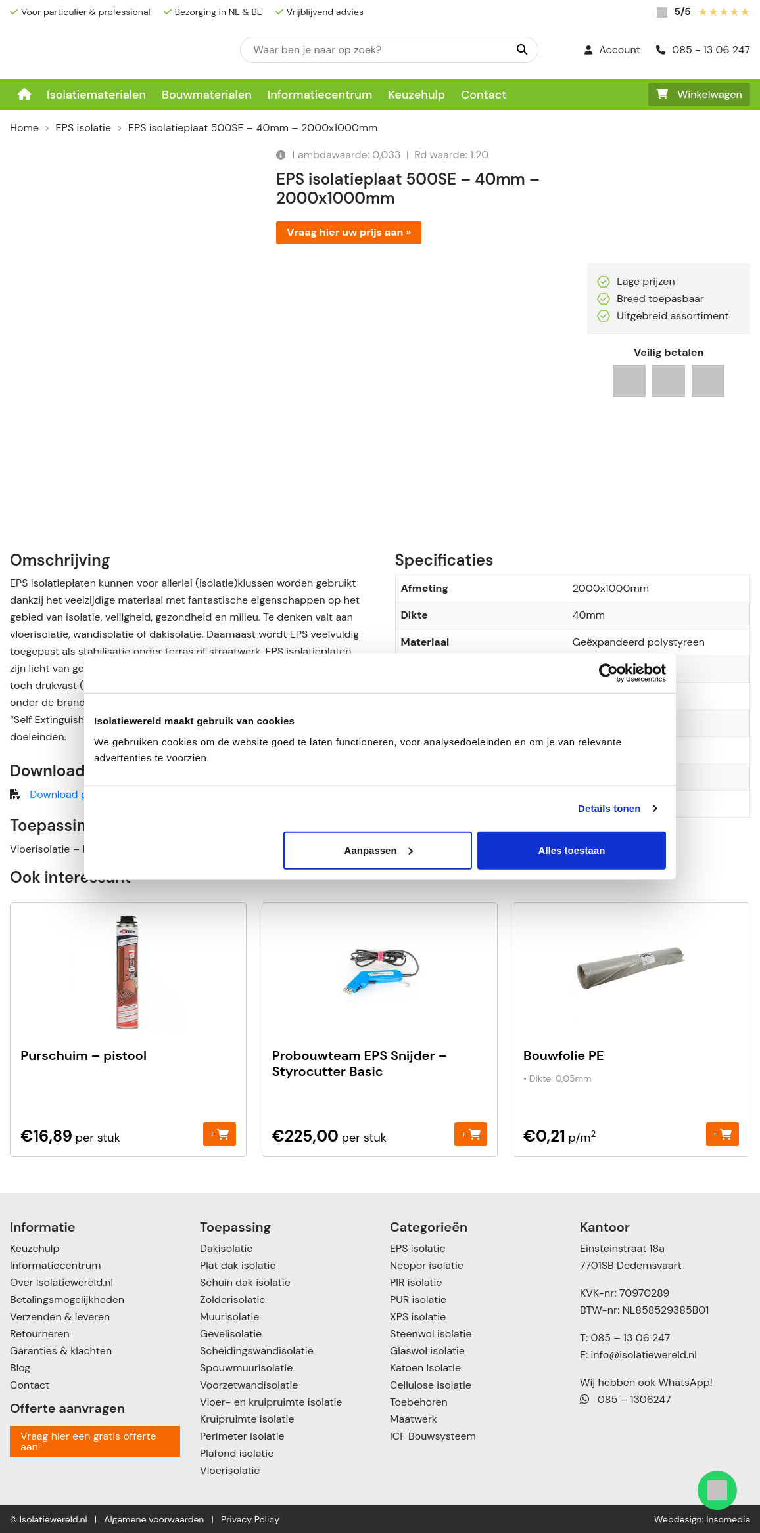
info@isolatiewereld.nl (644, 1355)
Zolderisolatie (232, 1299)
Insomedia (728, 1519)
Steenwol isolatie (431, 1334)
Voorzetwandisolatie (249, 1385)
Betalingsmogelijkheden (67, 1299)
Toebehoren (419, 1402)
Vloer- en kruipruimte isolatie (271, 1402)
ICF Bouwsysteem (433, 1436)
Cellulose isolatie (430, 1385)
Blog (20, 1368)
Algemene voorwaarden (154, 1519)
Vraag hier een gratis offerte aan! (88, 1441)
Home (24, 128)
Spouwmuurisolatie (246, 1368)
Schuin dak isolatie (245, 1282)
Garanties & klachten (61, 1351)
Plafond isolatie (236, 1453)
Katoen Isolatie (425, 1368)
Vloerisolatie (230, 1470)
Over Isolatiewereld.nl (61, 1282)
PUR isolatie (418, 1299)
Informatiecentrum (320, 94)
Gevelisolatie (231, 1334)
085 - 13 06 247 (703, 49)
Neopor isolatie (426, 1265)
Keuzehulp (416, 94)
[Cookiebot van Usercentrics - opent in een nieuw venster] (608, 673)
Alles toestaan (572, 849)
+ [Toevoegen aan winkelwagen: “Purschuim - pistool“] (219, 1134)
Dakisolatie (226, 1248)
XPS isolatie (418, 1316)
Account (612, 49)
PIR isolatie (416, 1282)
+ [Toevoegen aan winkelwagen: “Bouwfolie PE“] (722, 1134)
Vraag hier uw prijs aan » (349, 232)
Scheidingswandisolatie (257, 1351)
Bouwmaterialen (207, 94)
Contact (483, 94)
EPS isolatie (83, 128)
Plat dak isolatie (238, 1265)
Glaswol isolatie (427, 1351)
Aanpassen (378, 849)
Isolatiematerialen (96, 94)
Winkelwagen (699, 94)
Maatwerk (413, 1419)
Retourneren (40, 1334)
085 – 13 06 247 (630, 1337)
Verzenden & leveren (60, 1316)
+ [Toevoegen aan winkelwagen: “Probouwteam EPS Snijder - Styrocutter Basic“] (470, 1134)
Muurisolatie (229, 1316)
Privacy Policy (250, 1519)
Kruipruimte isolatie (247, 1419)
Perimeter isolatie (242, 1436)
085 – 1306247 (625, 1399)
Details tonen (609, 808)
